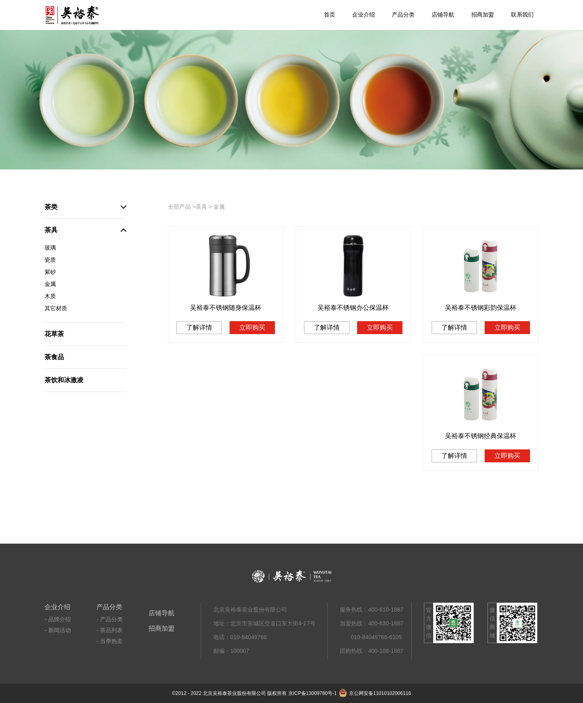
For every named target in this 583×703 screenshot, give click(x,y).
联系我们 (522, 15)
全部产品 (179, 206)
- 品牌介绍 (58, 619)
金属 (50, 284)
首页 (329, 15)
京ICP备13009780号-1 (312, 693)
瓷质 (50, 259)
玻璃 (50, 247)
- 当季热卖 (109, 641)
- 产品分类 (109, 619)
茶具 (201, 206)
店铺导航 (443, 15)
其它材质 (56, 308)
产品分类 (403, 15)
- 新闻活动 (58, 630)
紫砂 (50, 272)
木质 (50, 296)
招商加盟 (482, 15)
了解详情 (199, 327)
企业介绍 (363, 15)
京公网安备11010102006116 (375, 693)
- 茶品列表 (109, 630)
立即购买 (252, 327)
